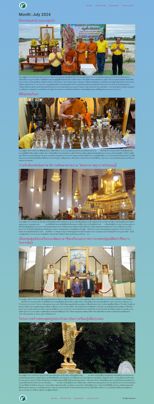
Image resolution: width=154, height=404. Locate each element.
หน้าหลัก (89, 6)
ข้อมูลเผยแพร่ (114, 6)
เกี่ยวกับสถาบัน (100, 6)
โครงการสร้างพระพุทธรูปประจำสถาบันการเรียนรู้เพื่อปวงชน (61, 319)
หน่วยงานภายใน (128, 6)
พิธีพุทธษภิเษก (29, 94)
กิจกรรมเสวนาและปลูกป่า (37, 20)
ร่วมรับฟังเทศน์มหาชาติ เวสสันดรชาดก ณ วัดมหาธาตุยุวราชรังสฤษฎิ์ (67, 165)
